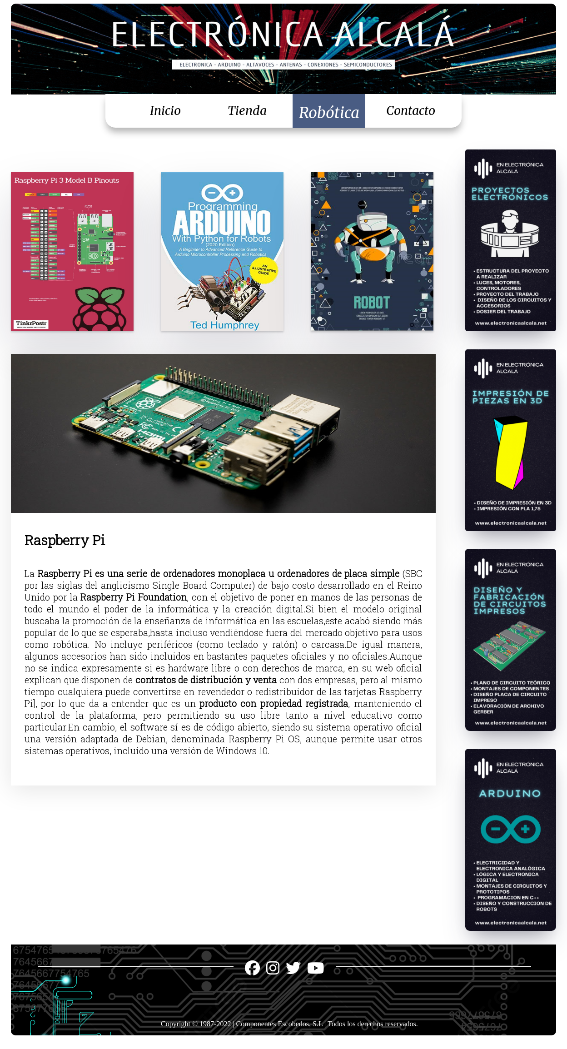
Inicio (165, 110)
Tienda (247, 110)
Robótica (329, 112)
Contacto (410, 110)
